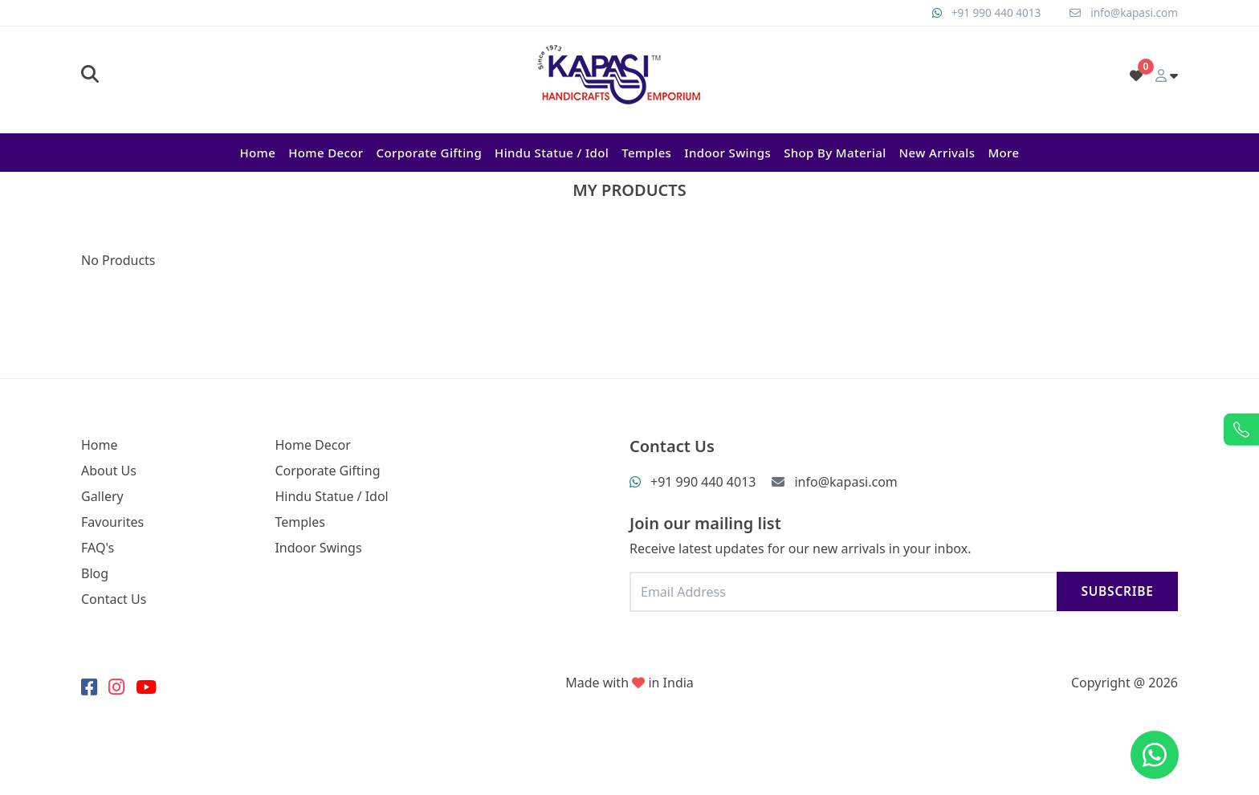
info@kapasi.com (1133, 12)
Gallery (102, 496)
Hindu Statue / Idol (552, 153)
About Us (108, 470)
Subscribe (1115, 591)
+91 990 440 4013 (992, 12)
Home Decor (325, 153)
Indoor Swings (727, 153)
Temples (646, 153)
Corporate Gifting (429, 153)
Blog (94, 573)
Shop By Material (835, 153)
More (1003, 153)
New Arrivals (937, 153)
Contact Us (113, 599)
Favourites (112, 522)
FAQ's (97, 547)
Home (257, 153)
